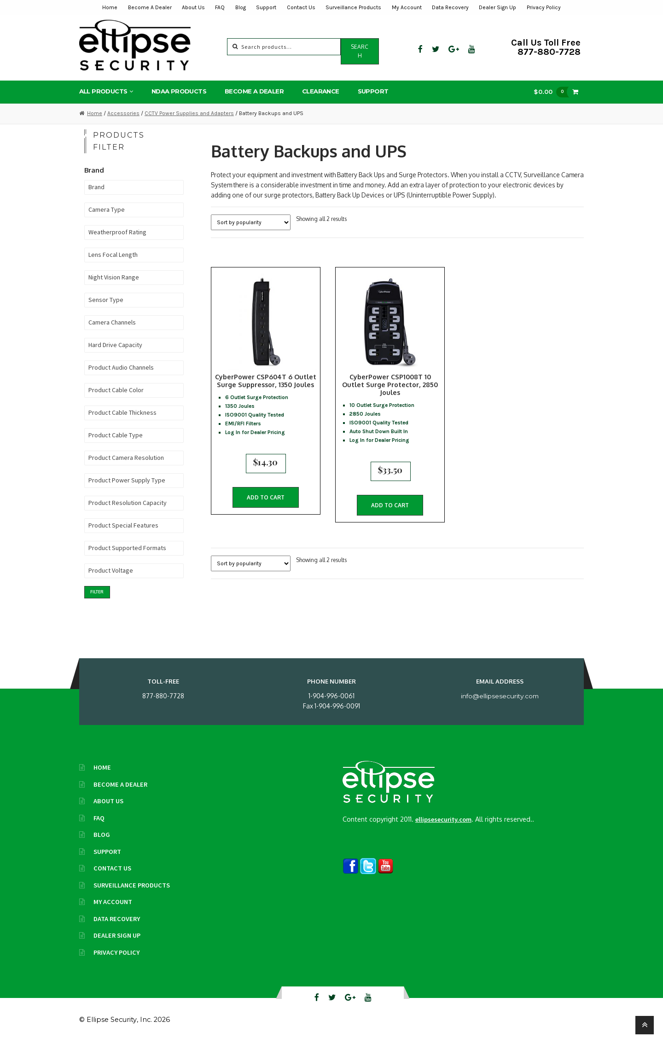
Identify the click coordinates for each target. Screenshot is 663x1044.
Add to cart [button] (266, 500)
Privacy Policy (544, 7)
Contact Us (301, 7)
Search (359, 51)
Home (109, 7)
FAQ (220, 7)
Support (266, 7)
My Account (407, 7)
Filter (97, 591)
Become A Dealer (150, 7)
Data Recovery (450, 7)
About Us (193, 7)
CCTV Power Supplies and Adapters (189, 113)
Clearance (320, 91)
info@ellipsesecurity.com (500, 696)
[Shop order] (251, 222)
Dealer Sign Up (497, 7)
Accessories (123, 113)
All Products (103, 91)
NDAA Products (178, 91)
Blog (240, 7)
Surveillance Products (353, 7)
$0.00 (553, 92)
